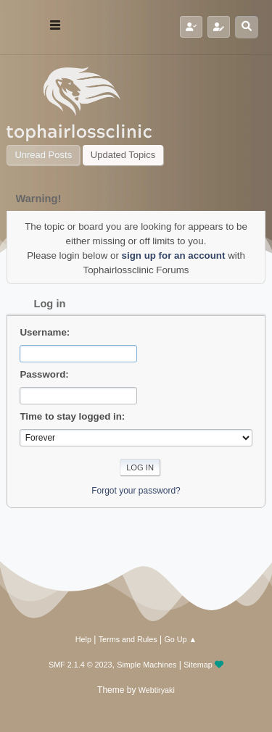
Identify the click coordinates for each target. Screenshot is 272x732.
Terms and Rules (128, 639)
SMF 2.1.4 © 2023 (80, 664)
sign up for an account (174, 255)
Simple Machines (146, 664)
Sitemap (198, 664)
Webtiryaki (157, 690)
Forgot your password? (136, 491)
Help (83, 639)
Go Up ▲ (180, 639)
